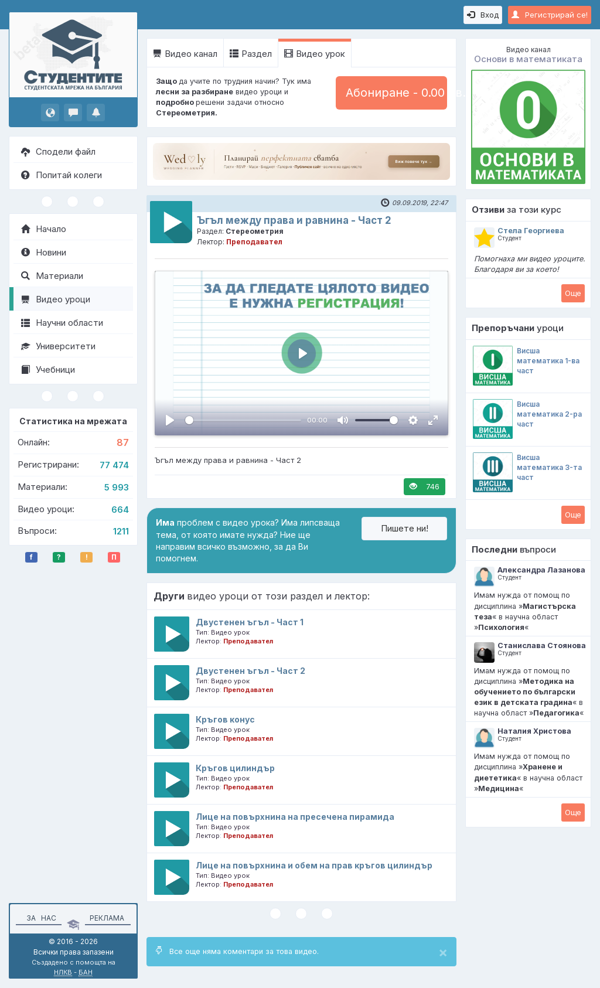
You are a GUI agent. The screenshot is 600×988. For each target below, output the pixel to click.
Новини (43, 252)
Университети (58, 346)
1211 (121, 531)
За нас (39, 918)
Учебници (48, 369)
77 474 (114, 465)
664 (120, 509)
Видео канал (185, 53)
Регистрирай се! (550, 14)
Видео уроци (55, 299)
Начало (43, 228)
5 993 (116, 487)
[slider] (243, 420)
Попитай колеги (61, 174)
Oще (573, 293)
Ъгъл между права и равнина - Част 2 (294, 220)
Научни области (62, 322)
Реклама (107, 918)
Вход (483, 14)
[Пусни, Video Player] (170, 420)
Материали (52, 275)
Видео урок (314, 53)
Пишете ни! (404, 528)
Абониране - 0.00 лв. (396, 93)
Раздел (251, 53)
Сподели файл (58, 151)
